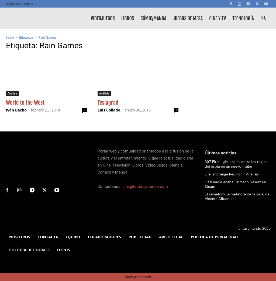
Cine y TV (217, 18)
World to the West (25, 102)
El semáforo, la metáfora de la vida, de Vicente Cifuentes (237, 196)
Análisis (13, 93)
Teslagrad (108, 102)
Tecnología (243, 18)
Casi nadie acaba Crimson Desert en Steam (235, 184)
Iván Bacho (16, 110)
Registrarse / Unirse (19, 4)
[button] (263, 18)
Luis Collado (109, 110)
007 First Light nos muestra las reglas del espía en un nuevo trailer (236, 164)
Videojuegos (103, 18)
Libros (127, 18)
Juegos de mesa (188, 18)
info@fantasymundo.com (145, 186)
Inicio (10, 37)
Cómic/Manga (153, 18)
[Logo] (30, 18)
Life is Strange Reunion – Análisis (232, 174)
